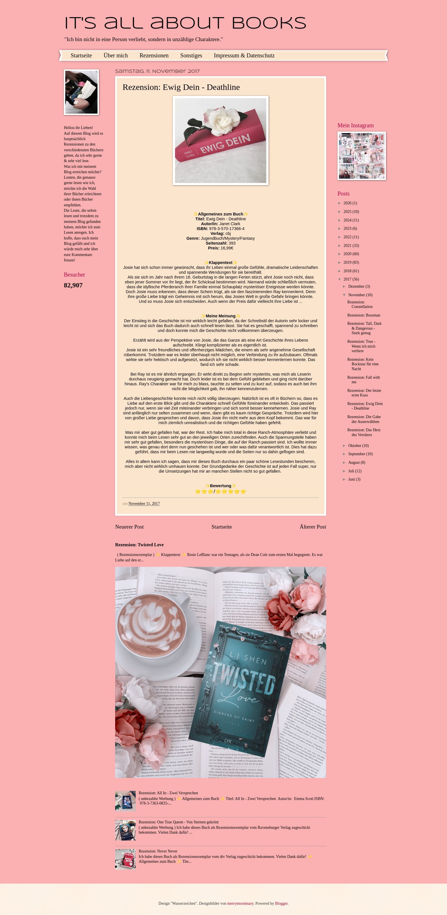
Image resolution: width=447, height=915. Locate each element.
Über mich (115, 55)
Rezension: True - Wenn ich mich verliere (361, 346)
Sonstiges (191, 55)
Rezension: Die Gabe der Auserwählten (364, 419)
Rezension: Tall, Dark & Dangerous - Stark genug (364, 328)
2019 (348, 262)
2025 (348, 211)
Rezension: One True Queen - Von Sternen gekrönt (179, 822)
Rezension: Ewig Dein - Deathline (365, 406)
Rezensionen (153, 55)
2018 (348, 271)
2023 (348, 228)
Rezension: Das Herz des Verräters (363, 432)
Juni (352, 479)
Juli (351, 471)
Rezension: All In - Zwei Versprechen (168, 793)
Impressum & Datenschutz (244, 55)
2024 (348, 220)
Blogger (281, 903)
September (357, 454)
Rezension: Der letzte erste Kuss (364, 393)
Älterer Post (313, 527)
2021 (348, 245)
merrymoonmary (240, 903)
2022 (348, 237)
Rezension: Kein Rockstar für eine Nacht (363, 364)
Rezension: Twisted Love (139, 544)
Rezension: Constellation (360, 304)
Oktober (355, 446)
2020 (348, 254)
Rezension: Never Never (158, 851)
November (357, 295)
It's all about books (185, 23)
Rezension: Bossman (363, 315)
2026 (348, 203)
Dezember (356, 286)
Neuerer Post (129, 527)
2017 (348, 279)
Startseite (81, 55)
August (354, 462)
